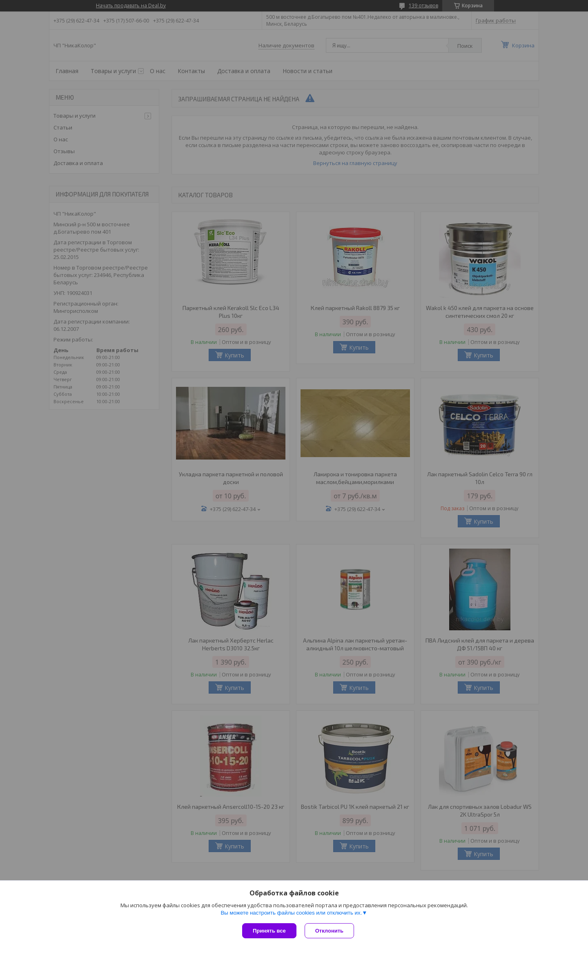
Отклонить (329, 931)
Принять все (269, 931)
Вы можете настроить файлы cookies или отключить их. (291, 913)
